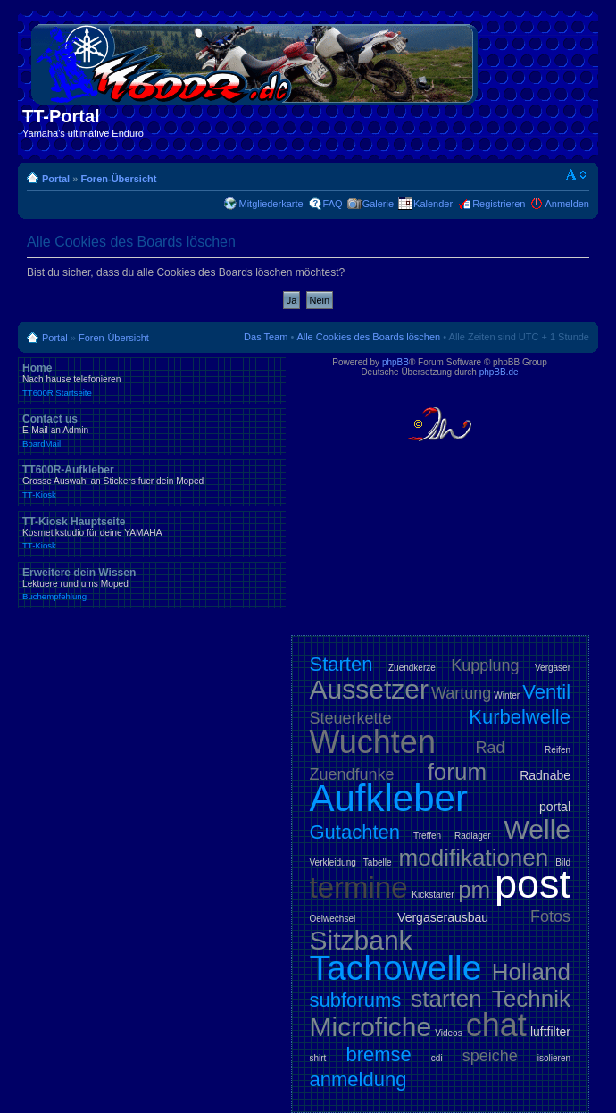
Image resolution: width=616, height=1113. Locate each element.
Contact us (151, 430)
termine (359, 887)
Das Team (265, 336)
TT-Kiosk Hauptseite (151, 533)
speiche (490, 1056)
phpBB (395, 362)
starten (446, 998)
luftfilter (550, 1032)
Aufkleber (389, 798)
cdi (437, 1058)
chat (496, 1025)
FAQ (333, 203)
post (532, 884)
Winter (507, 695)
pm (474, 889)
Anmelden (567, 203)
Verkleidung (333, 862)
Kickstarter (433, 895)
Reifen (557, 750)
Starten (341, 664)
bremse (378, 1054)
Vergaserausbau (442, 917)
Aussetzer (369, 689)
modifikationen (474, 857)
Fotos (550, 916)
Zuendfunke (352, 774)
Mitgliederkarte (270, 203)
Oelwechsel (333, 919)
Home (151, 380)
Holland (531, 971)
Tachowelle (396, 968)
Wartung (461, 693)
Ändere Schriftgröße (576, 175)
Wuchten (373, 742)
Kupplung (485, 665)
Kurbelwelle (519, 717)
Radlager (472, 836)
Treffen (427, 836)
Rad (490, 748)
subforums (356, 1000)
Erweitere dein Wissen (151, 584)
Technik (531, 998)
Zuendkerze (412, 668)
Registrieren (498, 203)
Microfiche (371, 1027)
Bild (562, 862)
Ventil (546, 692)
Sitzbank (361, 940)
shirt (318, 1058)
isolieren (553, 1058)
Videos (448, 1033)
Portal (56, 178)
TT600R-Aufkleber (151, 481)
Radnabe (545, 775)
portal (554, 806)
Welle (537, 829)
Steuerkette (351, 718)
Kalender (433, 203)
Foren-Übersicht (118, 178)
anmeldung (358, 1079)
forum (457, 771)
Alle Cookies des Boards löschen (368, 336)
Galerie (378, 203)
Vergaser (552, 668)
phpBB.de (499, 372)
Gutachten (355, 832)
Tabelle (377, 862)
